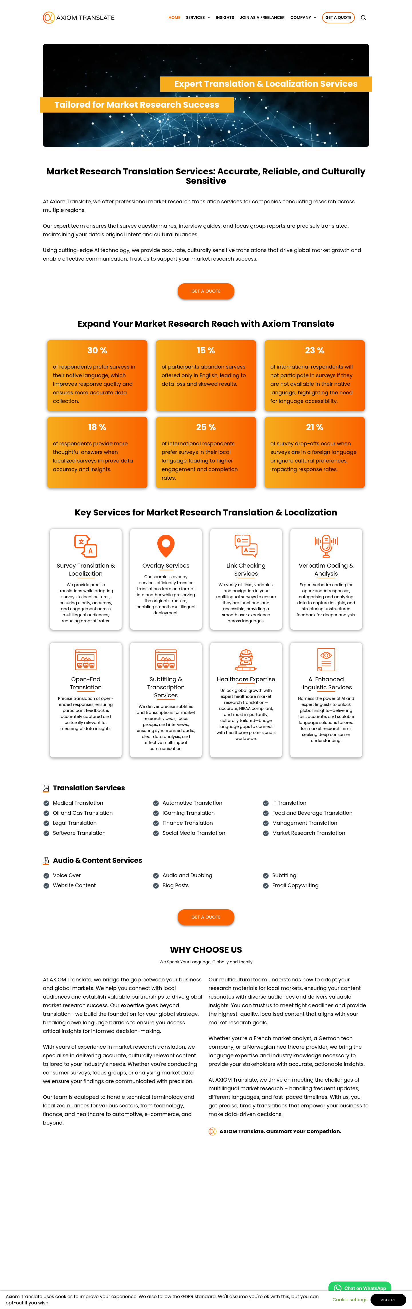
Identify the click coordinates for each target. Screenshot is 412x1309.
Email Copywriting (295, 885)
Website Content (74, 885)
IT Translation (289, 803)
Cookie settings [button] (349, 1300)
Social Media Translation (194, 833)
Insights (225, 17)
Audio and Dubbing (187, 875)
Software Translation (79, 833)
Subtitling (284, 875)
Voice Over (67, 875)
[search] (364, 17)
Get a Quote (338, 17)
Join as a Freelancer (262, 17)
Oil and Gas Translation (83, 813)
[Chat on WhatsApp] (359, 1290)
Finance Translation (188, 823)
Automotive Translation (192, 803)
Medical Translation (78, 803)
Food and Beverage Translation (312, 813)
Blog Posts (176, 885)
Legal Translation (75, 823)
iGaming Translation (189, 813)
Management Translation (304, 823)
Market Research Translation (308, 833)
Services (195, 17)
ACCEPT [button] (388, 1300)
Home (174, 17)
